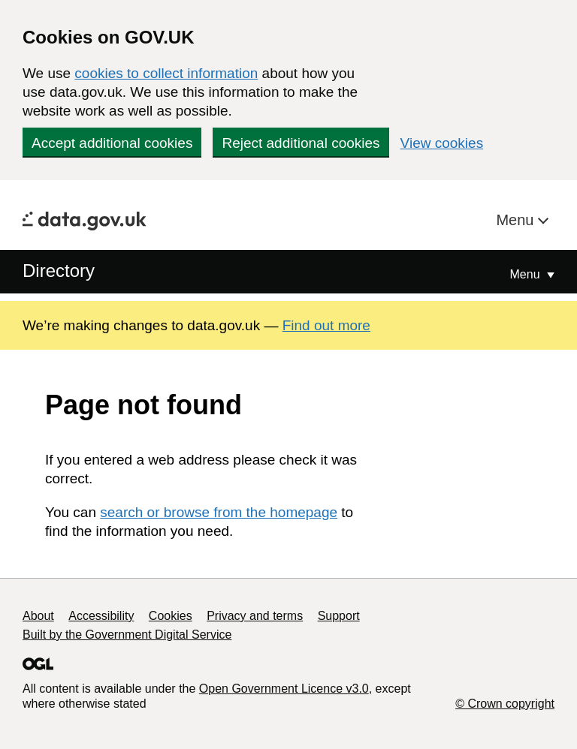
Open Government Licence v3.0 (284, 688)
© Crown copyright (504, 703)
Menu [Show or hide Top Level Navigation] (526, 274)
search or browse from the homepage (218, 512)
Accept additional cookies (112, 143)
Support (339, 615)
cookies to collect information (166, 73)
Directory (59, 270)
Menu (517, 220)
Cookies (170, 615)
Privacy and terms (255, 615)
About (38, 615)
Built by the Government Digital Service (127, 634)
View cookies (442, 143)
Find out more (326, 325)
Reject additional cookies (300, 143)
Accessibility (101, 615)
